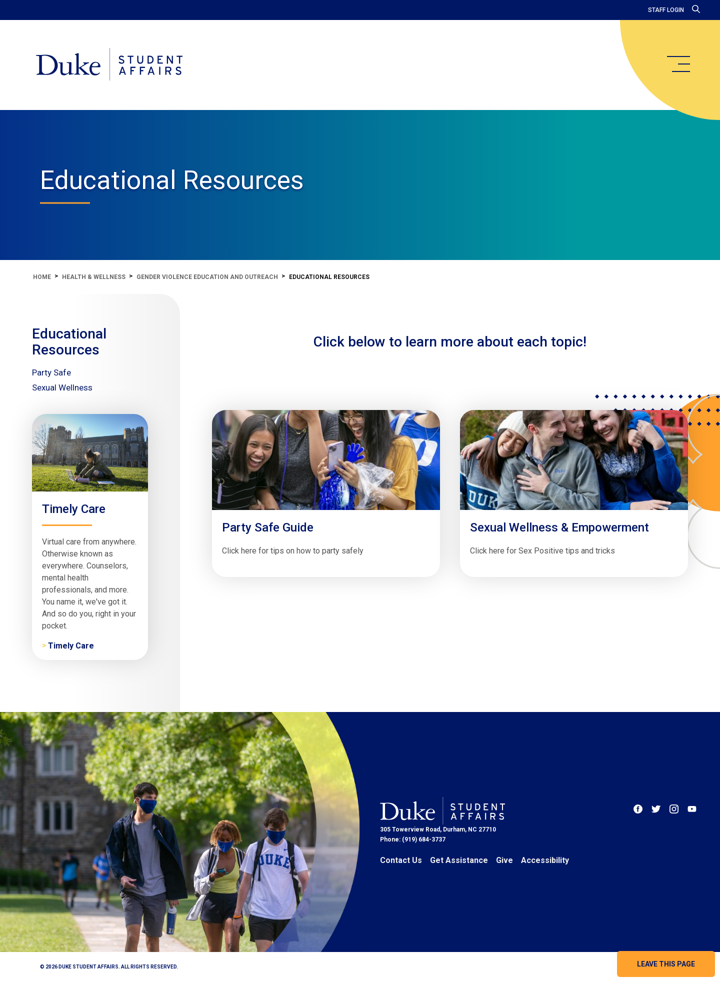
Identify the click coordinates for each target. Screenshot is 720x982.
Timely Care (71, 645)
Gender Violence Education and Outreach (207, 277)
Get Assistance (459, 860)
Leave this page (666, 964)
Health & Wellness (94, 277)
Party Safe (51, 372)
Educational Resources (69, 342)
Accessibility (545, 860)
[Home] (109, 65)
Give (504, 860)
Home (42, 277)
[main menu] (678, 64)
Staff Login (666, 10)
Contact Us (401, 860)
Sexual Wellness (62, 387)
